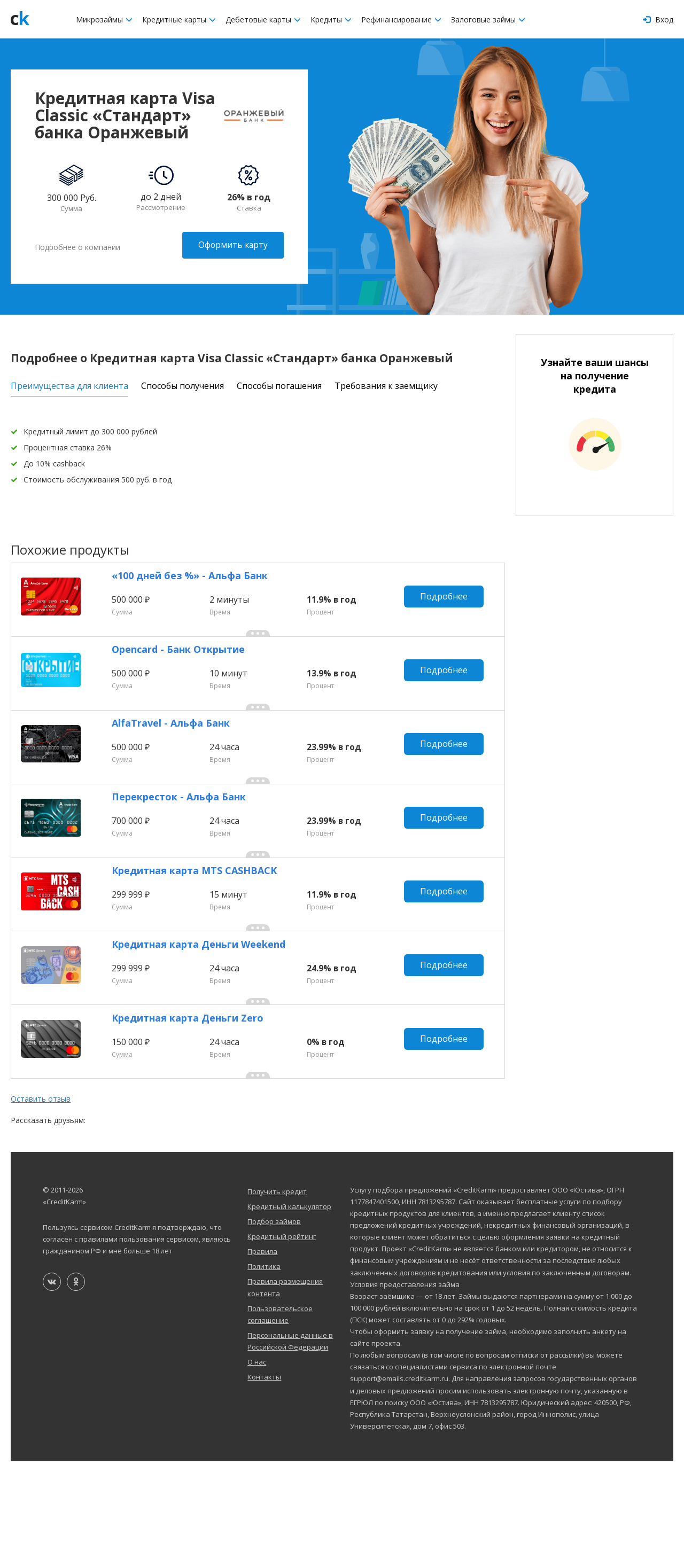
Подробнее (447, 601)
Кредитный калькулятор (289, 1288)
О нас (256, 1443)
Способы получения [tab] (182, 381)
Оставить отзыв (41, 1181)
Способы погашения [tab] (279, 381)
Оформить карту (232, 245)
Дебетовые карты (263, 19)
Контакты (264, 1458)
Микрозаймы (104, 19)
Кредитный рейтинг (281, 1318)
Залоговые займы (488, 19)
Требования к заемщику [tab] (386, 381)
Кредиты (331, 19)
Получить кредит (277, 1273)
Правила (262, 1333)
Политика (264, 1348)
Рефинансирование (401, 19)
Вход (658, 19)
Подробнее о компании (77, 245)
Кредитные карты (179, 19)
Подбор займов (274, 1303)
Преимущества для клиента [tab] (69, 381)
